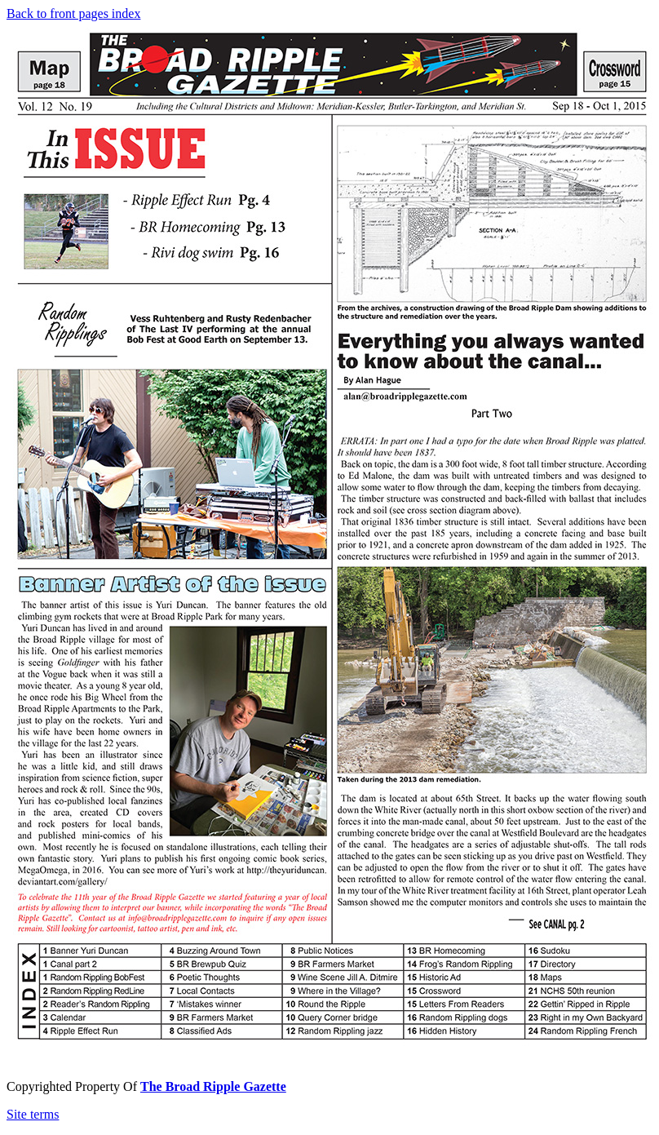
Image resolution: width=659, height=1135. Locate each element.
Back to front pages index (73, 13)
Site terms (33, 1114)
